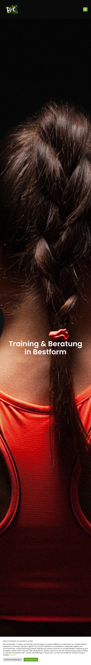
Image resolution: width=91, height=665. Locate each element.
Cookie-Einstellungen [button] (12, 659)
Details (13, 655)
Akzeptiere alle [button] (31, 659)
